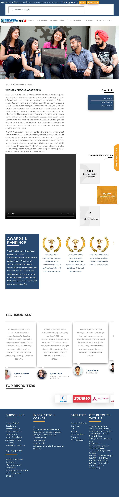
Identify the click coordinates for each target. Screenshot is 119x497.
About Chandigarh (13, 437)
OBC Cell (9, 476)
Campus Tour (11, 434)
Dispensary (75, 426)
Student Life (100, 20)
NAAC (82, 2)
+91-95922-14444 (96, 448)
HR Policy (9, 443)
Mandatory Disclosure (15, 445)
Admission (106, 102)
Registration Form (33, 2)
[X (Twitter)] (66, 2)
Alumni (23, 2)
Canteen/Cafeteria (79, 423)
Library (43, 2)
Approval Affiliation (13, 431)
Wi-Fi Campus (77, 440)
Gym (73, 429)
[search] (46, 9)
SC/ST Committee (13, 473)
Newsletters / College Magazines (47, 432)
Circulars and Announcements (46, 429)
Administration (42, 20)
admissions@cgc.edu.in (99, 446)
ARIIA (56, 2)
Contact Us (106, 106)
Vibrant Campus (12, 429)
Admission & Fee (65, 20)
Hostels (74, 431)
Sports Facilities (77, 434)
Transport (75, 437)
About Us (31, 20)
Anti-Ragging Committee (16, 470)
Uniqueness (89, 20)
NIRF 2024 (50, 2)
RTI (61, 2)
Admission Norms (13, 440)
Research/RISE (78, 20)
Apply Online (93, 2)
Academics (53, 20)
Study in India (39, 443)
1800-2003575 (95, 443)
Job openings (39, 440)
